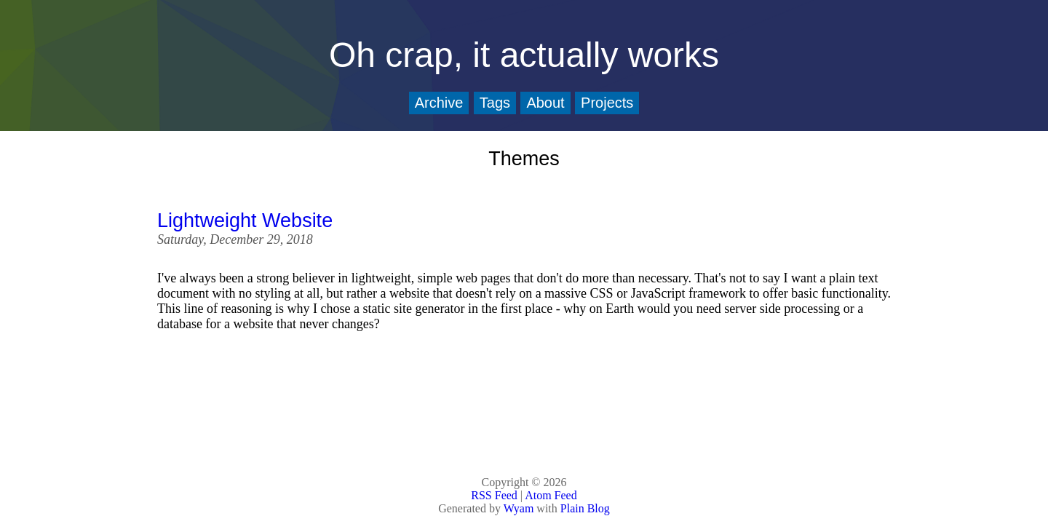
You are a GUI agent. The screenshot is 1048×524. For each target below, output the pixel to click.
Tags (495, 103)
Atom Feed (551, 495)
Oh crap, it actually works (524, 55)
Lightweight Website (245, 220)
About (545, 103)
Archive (439, 103)
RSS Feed (494, 495)
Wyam (519, 508)
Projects (607, 103)
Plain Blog (585, 508)
